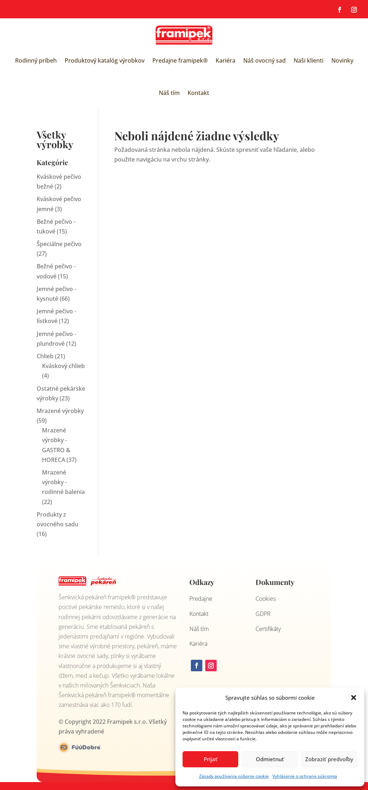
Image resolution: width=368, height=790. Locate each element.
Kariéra (225, 60)
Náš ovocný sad (264, 60)
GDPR (263, 614)
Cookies (266, 599)
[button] (353, 697)
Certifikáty (268, 629)
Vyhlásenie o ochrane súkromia (304, 776)
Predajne (200, 599)
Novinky (342, 60)
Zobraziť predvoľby (329, 759)
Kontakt (198, 93)
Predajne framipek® (180, 60)
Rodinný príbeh (36, 60)
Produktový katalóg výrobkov (104, 60)
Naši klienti (308, 60)
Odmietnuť (270, 759)
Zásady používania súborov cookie (234, 776)
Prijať (210, 759)
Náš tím (169, 93)
